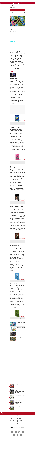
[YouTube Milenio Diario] (14, 435)
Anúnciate (12, 424)
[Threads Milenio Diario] (23, 432)
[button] (0, 3)
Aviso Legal (21, 422)
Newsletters (12, 418)
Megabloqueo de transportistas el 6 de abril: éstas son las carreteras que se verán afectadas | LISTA (20, 402)
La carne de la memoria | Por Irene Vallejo (21, 328)
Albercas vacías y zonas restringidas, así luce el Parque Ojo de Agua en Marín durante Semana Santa (20, 407)
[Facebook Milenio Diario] (12, 432)
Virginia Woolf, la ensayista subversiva (20, 333)
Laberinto (13, 348)
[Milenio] (17, 3)
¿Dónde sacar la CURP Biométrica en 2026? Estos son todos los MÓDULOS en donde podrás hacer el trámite (20, 396)
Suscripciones (12, 422)
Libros (17, 348)
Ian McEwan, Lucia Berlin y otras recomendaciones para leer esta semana (21, 323)
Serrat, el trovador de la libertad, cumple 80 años (21, 73)
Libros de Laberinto (14, 350)
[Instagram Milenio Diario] (19, 432)
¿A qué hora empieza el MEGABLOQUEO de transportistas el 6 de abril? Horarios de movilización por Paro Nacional (19, 386)
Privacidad (20, 420)
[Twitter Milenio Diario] (16, 432)
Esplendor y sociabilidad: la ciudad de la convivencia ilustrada (21, 338)
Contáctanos (12, 420)
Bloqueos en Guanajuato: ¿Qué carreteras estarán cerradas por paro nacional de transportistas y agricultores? (20, 391)
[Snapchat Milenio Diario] (21, 435)
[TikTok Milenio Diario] (17, 435)
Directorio (20, 418)
